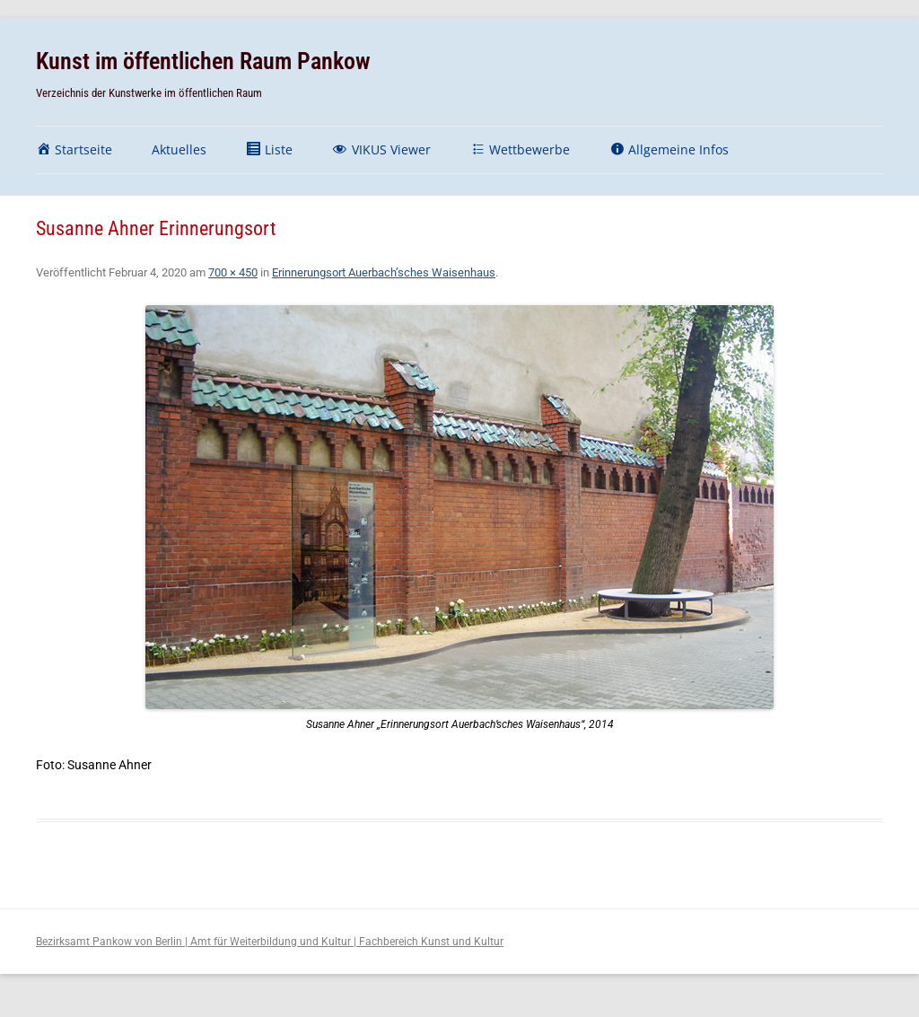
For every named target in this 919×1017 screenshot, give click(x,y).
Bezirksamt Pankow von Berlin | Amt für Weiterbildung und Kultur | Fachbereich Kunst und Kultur (269, 941)
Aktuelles (179, 149)
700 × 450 (233, 272)
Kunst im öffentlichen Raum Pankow (203, 61)
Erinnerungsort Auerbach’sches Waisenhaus (383, 272)
